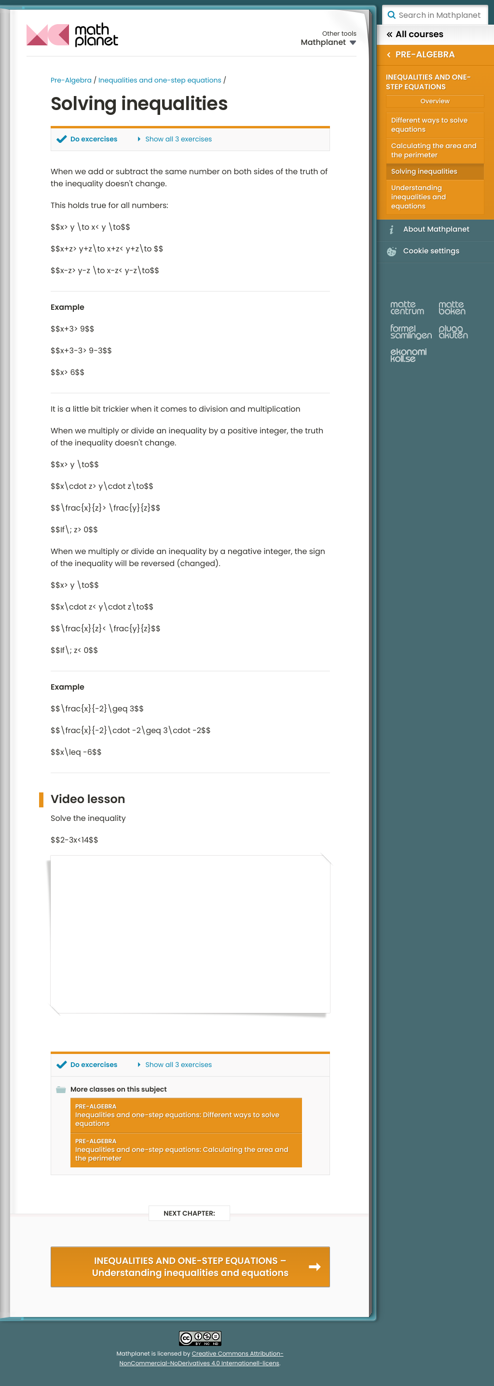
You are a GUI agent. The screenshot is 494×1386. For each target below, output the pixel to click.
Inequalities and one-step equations (159, 80)
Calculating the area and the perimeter (434, 150)
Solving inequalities (424, 171)
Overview (435, 101)
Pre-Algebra (71, 80)
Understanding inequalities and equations (418, 197)
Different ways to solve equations (429, 124)
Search (391, 15)
